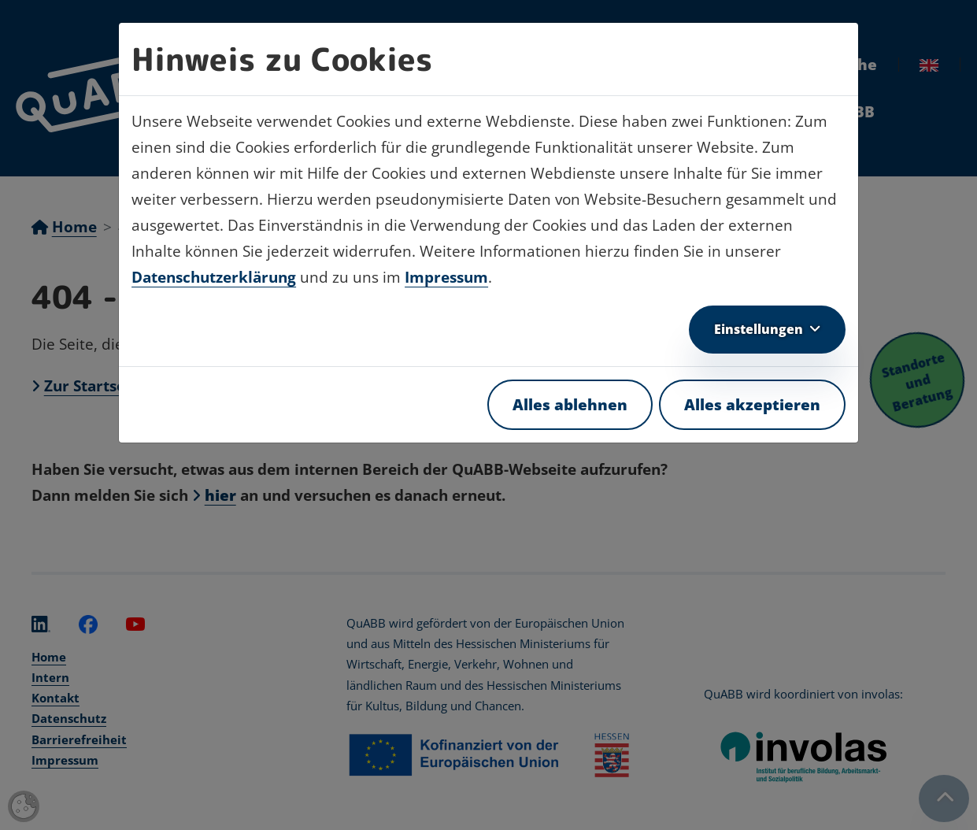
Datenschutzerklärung (213, 277)
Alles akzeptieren (752, 405)
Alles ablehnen (570, 405)
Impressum (446, 277)
